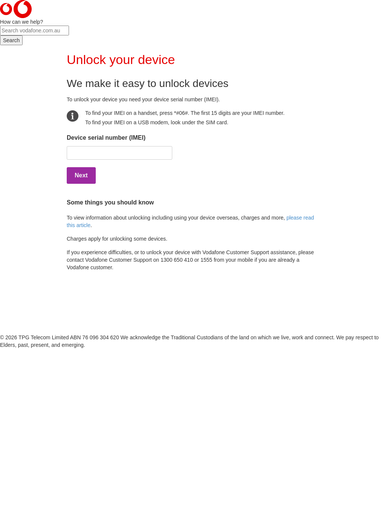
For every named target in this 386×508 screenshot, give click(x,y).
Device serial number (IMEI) (106, 137)
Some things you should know (110, 202)
